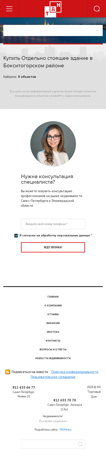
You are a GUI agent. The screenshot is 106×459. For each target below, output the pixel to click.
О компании (53, 305)
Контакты (53, 340)
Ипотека (53, 331)
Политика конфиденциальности (74, 372)
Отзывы (53, 314)
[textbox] (53, 444)
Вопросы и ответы (53, 349)
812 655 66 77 (24, 387)
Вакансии (53, 323)
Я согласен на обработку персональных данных (53, 235)
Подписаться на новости (30, 372)
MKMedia (65, 430)
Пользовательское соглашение (53, 377)
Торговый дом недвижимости (53, 9)
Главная (53, 296)
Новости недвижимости (53, 358)
